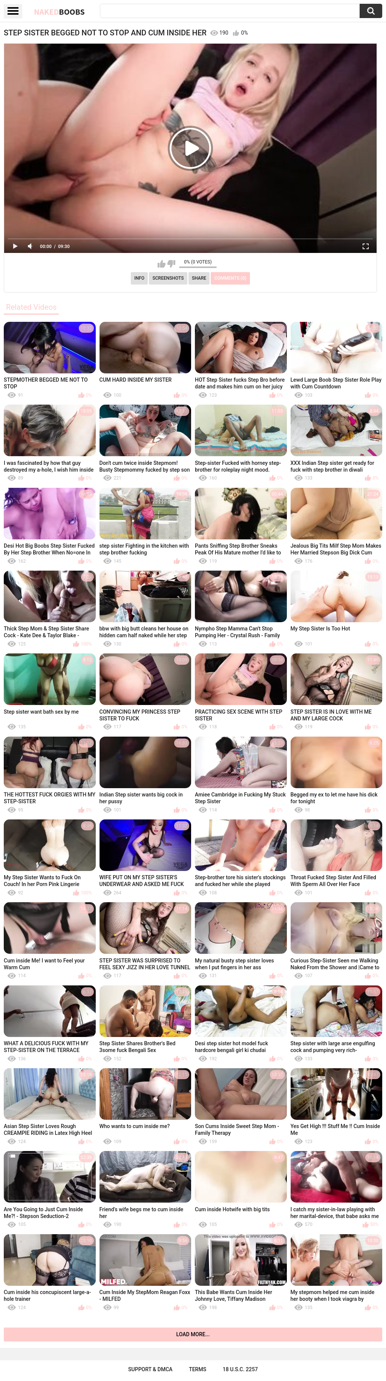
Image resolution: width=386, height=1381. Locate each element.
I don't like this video (171, 264)
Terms (197, 1369)
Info (139, 278)
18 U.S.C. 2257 (240, 1369)
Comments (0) (230, 278)
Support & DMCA (150, 1369)
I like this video (161, 264)
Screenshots (168, 278)
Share (199, 278)
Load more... (193, 1334)
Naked (59, 11)
